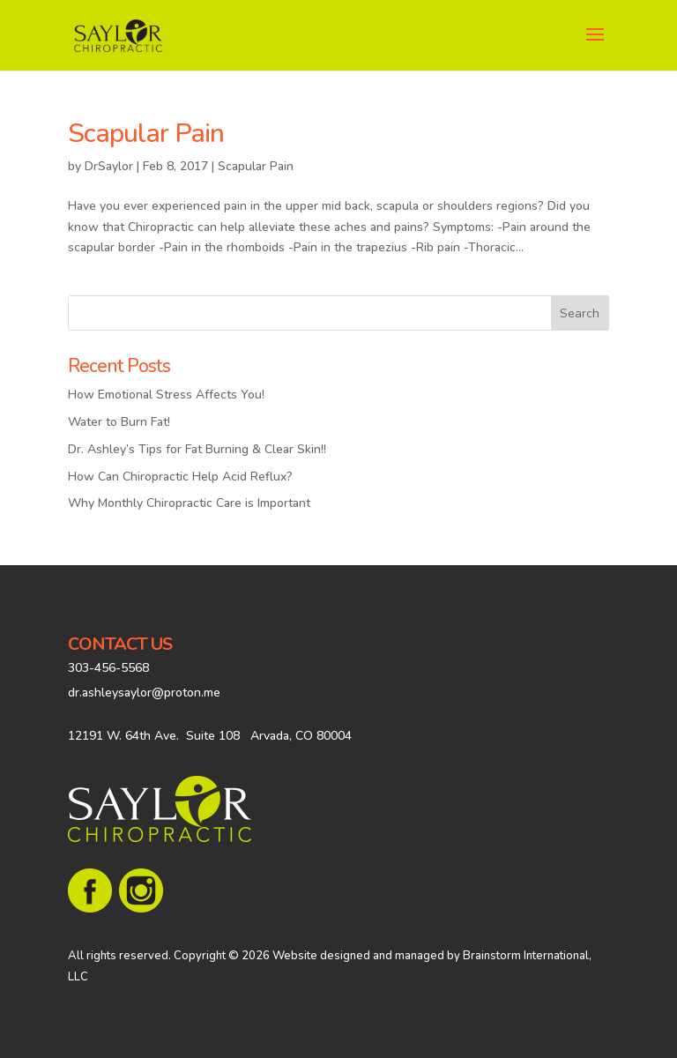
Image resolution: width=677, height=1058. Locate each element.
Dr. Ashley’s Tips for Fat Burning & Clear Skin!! (197, 449)
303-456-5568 (108, 667)
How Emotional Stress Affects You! (166, 394)
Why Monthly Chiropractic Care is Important (189, 503)
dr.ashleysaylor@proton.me (144, 692)
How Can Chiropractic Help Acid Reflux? (180, 476)
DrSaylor (109, 166)
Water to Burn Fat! (119, 422)
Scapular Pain (146, 133)
